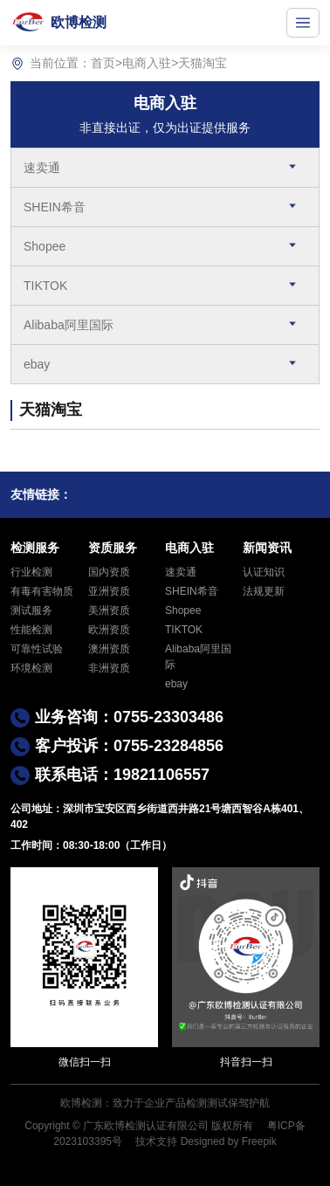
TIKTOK (45, 286)
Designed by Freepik (229, 1141)
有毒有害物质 (41, 591)
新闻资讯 (267, 548)
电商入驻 (146, 63)
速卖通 (42, 168)
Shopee (44, 246)
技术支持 (156, 1141)
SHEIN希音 (55, 207)
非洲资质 (109, 668)
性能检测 (31, 630)
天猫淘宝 (202, 63)
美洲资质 (109, 610)
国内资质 (109, 572)
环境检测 (31, 668)
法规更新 (264, 591)
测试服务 (31, 610)
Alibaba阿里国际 (68, 325)
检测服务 (34, 548)
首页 (103, 63)
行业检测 (31, 572)
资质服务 (112, 548)
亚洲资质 (109, 591)
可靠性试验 (36, 649)
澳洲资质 (109, 649)
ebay (37, 364)
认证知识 (264, 572)
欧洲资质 (109, 630)
